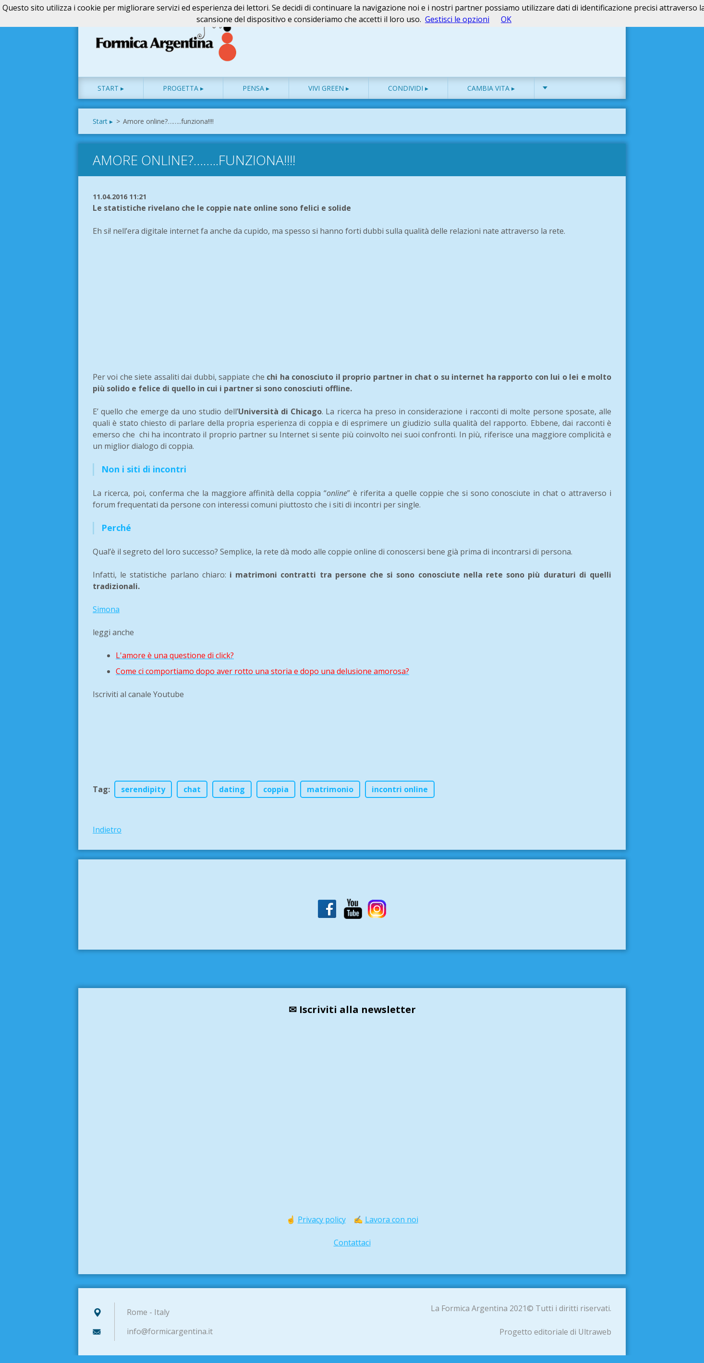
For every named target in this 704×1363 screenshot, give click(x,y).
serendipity (143, 797)
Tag (100, 797)
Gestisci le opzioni (457, 19)
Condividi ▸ (408, 95)
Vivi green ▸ (328, 95)
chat (192, 797)
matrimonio (330, 797)
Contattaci (352, 1250)
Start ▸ (110, 95)
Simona (106, 617)
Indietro (107, 837)
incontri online (400, 797)
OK (506, 19)
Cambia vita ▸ (491, 95)
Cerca (601, 27)
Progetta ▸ (183, 95)
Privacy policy (322, 1227)
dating (232, 797)
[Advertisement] (165, 316)
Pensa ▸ (256, 95)
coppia (276, 797)
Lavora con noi (391, 1227)
